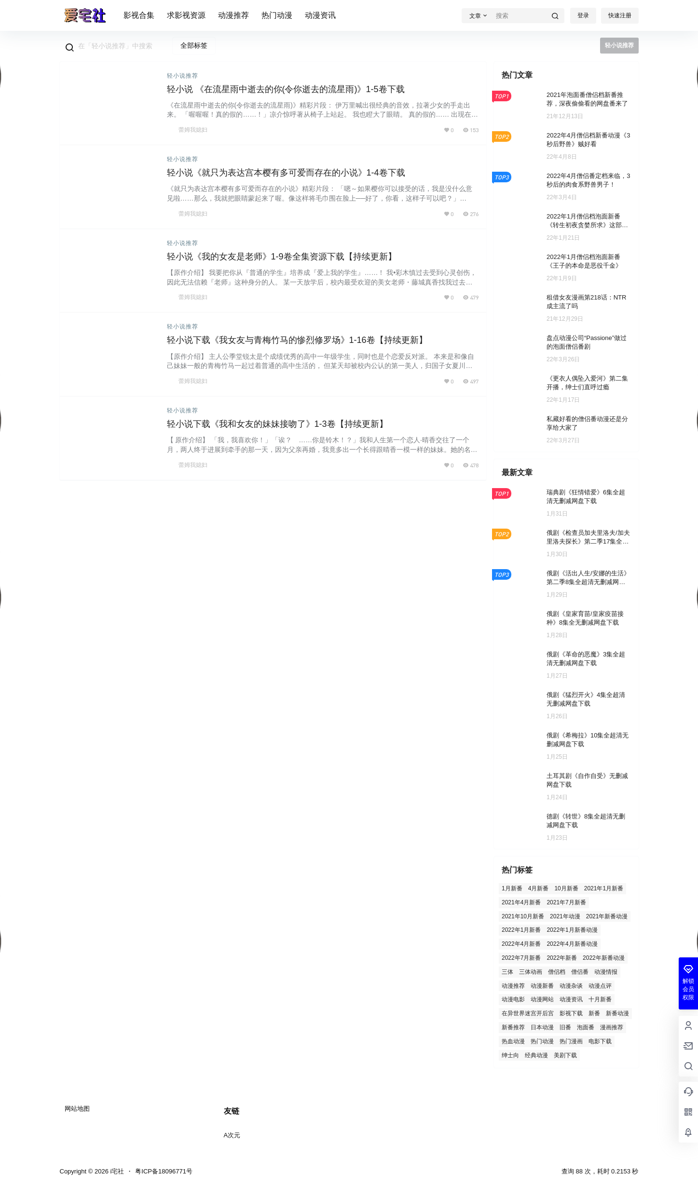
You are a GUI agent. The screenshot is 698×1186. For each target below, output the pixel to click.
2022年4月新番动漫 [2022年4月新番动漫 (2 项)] (572, 944)
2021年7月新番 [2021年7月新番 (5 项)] (566, 902)
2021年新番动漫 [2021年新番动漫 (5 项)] (607, 916)
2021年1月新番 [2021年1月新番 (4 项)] (603, 888)
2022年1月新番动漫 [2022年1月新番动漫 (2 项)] (572, 930)
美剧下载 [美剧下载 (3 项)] (565, 1054)
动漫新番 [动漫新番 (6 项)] (542, 985)
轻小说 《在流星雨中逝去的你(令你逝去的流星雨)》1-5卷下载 (286, 89)
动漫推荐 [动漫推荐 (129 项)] (513, 985)
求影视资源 (186, 15)
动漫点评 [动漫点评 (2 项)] (600, 985)
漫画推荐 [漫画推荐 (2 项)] (611, 1027)
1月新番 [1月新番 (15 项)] (512, 888)
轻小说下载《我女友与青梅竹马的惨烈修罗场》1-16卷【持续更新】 (297, 340)
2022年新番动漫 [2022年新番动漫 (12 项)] (604, 957)
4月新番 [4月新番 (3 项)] (538, 888)
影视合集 (138, 15)
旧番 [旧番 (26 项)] (565, 1027)
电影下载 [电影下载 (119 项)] (600, 1040)
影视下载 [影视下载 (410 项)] (571, 1013)
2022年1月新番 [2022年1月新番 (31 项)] (521, 930)
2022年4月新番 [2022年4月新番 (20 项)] (521, 944)
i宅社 (116, 1171)
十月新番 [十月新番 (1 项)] (600, 999)
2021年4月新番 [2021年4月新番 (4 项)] (521, 902)
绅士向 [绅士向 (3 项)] (510, 1054)
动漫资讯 (320, 15)
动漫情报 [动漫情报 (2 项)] (605, 971)
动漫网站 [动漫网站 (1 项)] (542, 999)
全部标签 (193, 45)
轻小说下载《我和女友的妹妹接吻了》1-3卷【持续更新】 (277, 424)
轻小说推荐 (182, 75)
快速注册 (619, 15)
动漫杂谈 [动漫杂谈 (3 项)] (571, 985)
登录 (583, 15)
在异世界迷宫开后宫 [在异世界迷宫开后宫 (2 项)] (528, 1013)
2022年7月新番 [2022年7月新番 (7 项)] (521, 957)
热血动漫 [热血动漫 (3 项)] (513, 1040)
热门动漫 (276, 15)
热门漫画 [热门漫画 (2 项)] (571, 1040)
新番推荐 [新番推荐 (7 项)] (513, 1027)
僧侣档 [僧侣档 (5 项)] (556, 971)
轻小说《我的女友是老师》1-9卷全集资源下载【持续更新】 (282, 256)
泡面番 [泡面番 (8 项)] (585, 1027)
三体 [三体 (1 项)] (507, 971)
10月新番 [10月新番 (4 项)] (566, 888)
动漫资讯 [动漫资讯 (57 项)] (571, 999)
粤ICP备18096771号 (163, 1171)
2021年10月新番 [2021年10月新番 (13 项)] (523, 916)
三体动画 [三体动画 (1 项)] (530, 971)
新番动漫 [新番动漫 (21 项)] (617, 1013)
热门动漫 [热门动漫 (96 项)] (542, 1040)
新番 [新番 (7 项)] (594, 1013)
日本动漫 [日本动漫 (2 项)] (542, 1027)
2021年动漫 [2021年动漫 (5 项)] (565, 916)
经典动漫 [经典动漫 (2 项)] (536, 1054)
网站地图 (77, 1108)
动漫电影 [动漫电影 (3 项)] (513, 999)
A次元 (232, 1135)
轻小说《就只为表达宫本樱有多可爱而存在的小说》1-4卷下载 (286, 172)
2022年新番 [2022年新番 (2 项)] (562, 957)
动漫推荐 (233, 15)
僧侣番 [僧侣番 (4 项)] (580, 971)
